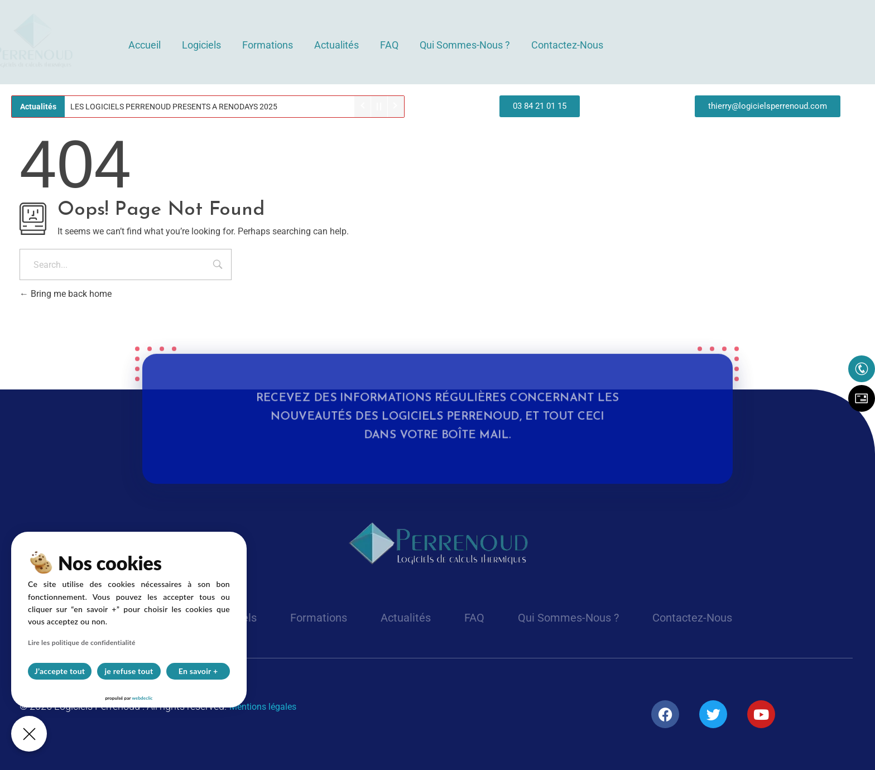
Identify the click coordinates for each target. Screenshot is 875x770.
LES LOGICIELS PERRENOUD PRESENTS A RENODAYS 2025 (173, 106)
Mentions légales (262, 706)
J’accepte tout (60, 671)
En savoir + (198, 671)
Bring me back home (66, 293)
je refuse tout (129, 671)
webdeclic (142, 698)
